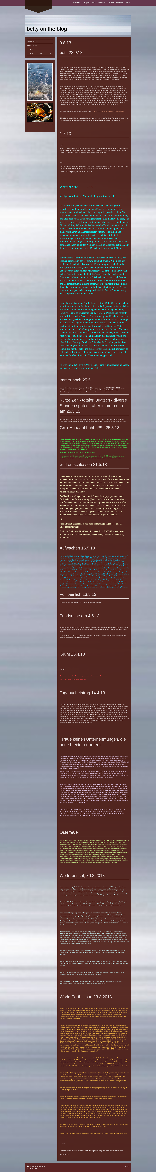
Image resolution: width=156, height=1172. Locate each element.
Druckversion (32, 1166)
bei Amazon (49, 124)
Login (127, 1166)
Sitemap (42, 1166)
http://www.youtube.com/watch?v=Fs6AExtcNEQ (108, 111)
